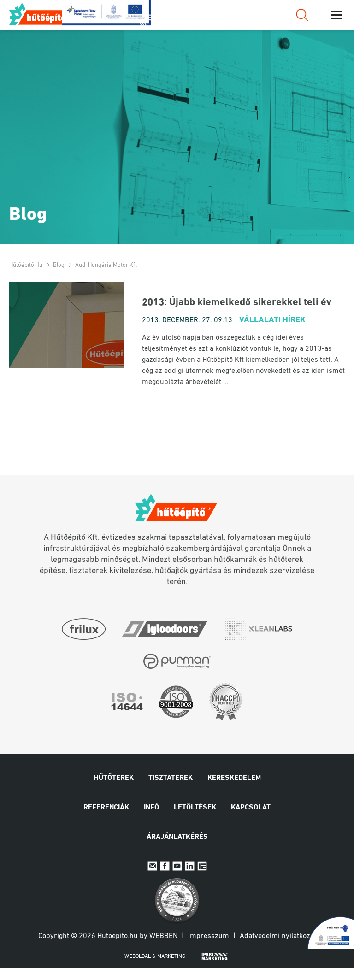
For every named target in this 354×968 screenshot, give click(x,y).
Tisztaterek (170, 778)
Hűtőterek (114, 778)
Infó (151, 807)
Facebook (165, 866)
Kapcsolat (251, 807)
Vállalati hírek (272, 320)
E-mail (152, 866)
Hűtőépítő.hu (43, 14)
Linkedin (190, 866)
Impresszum (208, 936)
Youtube (177, 866)
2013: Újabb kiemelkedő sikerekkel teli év (236, 302)
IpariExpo (202, 866)
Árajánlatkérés (177, 837)
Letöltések (195, 807)
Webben (163, 936)
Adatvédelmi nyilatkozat (278, 936)
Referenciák (106, 807)
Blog (59, 265)
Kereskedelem (234, 778)
